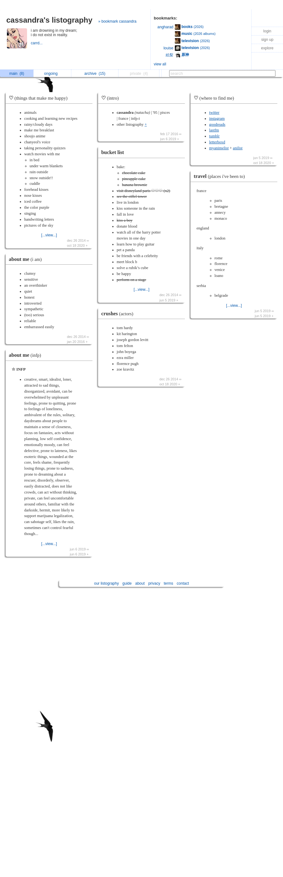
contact (183, 583)
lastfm (214, 130)
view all (160, 64)
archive (94, 73)
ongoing (52, 73)
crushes (118, 314)
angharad (166, 27)
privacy (154, 583)
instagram (217, 118)
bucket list (112, 152)
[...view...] (49, 235)
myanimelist (219, 148)
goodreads (217, 124)
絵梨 (169, 55)
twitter (214, 112)
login (267, 31)
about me (27, 259)
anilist (238, 148)
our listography (106, 583)
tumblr (214, 136)
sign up (267, 39)
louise (168, 48)
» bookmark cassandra (117, 21)
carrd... (37, 43)
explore (267, 48)
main (16, 73)
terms (168, 583)
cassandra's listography (49, 20)
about (140, 583)
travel (221, 176)
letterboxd (217, 142)
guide (126, 583)
